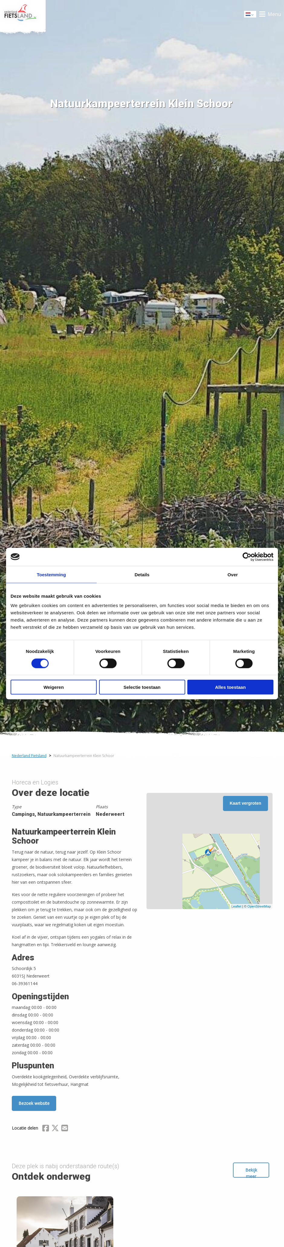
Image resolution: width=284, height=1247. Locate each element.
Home (23, 14)
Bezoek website (34, 1103)
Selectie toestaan (142, 687)
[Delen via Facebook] (45, 1129)
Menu (274, 14)
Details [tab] (141, 574)
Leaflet (236, 906)
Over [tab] (233, 574)
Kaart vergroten (245, 803)
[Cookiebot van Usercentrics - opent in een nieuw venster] (247, 556)
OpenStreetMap (259, 906)
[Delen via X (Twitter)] (55, 1129)
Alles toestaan (230, 687)
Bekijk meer (251, 1172)
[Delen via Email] (64, 1129)
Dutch (250, 14)
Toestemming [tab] (51, 574)
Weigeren (54, 687)
